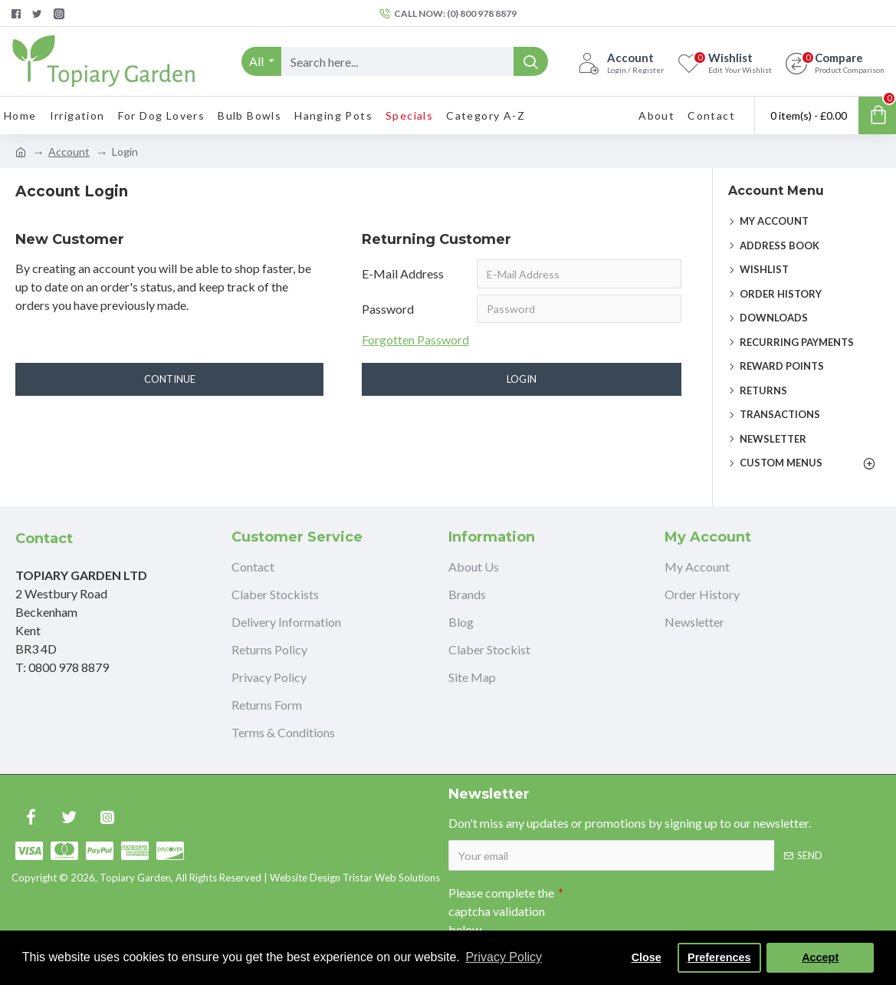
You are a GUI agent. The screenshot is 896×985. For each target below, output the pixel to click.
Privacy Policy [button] (503, 957)
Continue (169, 380)
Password (388, 308)
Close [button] (646, 957)
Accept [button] (820, 957)
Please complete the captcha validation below (501, 911)
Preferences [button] (719, 957)
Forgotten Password (415, 340)
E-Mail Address (403, 273)
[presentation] (670, 906)
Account (69, 151)
